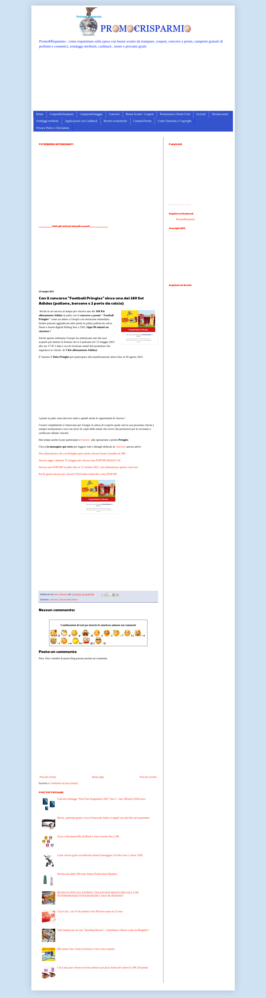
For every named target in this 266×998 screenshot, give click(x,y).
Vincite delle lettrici (68, 599)
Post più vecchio (148, 777)
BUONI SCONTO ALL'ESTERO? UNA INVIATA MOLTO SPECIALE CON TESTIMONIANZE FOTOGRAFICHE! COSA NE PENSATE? (98, 894)
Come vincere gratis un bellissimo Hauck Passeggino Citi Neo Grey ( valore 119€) (100, 855)
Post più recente (48, 777)
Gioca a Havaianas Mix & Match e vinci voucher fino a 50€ (88, 836)
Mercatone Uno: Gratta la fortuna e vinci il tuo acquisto (86, 949)
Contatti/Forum (142, 120)
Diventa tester (220, 114)
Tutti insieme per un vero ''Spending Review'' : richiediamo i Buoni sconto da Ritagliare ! (103, 930)
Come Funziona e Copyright (174, 120)
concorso (120, 446)
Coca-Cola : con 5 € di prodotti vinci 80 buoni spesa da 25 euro (90, 911)
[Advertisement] (133, 79)
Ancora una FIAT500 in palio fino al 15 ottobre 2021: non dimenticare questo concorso (88, 467)
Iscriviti (201, 114)
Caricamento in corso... (181, 204)
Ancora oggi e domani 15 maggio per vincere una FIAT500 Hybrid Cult (79, 460)
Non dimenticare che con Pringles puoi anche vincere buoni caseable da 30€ (82, 453)
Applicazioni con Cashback (81, 120)
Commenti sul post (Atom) (64, 783)
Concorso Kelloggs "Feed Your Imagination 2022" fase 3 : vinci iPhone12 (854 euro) (101, 799)
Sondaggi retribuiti (47, 120)
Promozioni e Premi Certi (175, 114)
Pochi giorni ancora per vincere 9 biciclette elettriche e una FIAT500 (78, 473)
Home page (98, 777)
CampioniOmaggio (91, 114)
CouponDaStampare (62, 114)
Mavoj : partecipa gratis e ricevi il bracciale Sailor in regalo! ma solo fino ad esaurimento (103, 817)
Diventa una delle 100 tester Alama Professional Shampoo (87, 874)
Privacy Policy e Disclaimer (52, 127)
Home (39, 114)
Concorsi (114, 114)
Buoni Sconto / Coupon (140, 114)
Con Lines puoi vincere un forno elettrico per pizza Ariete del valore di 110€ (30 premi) (102, 967)
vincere (85, 439)
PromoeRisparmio (185, 219)
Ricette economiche (115, 120)
